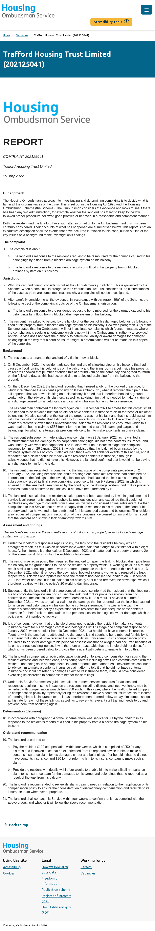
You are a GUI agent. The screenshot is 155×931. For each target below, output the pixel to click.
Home (6, 35)
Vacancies (88, 873)
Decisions (22, 35)
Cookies (9, 873)
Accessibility (12, 867)
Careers (86, 867)
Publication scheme (56, 889)
